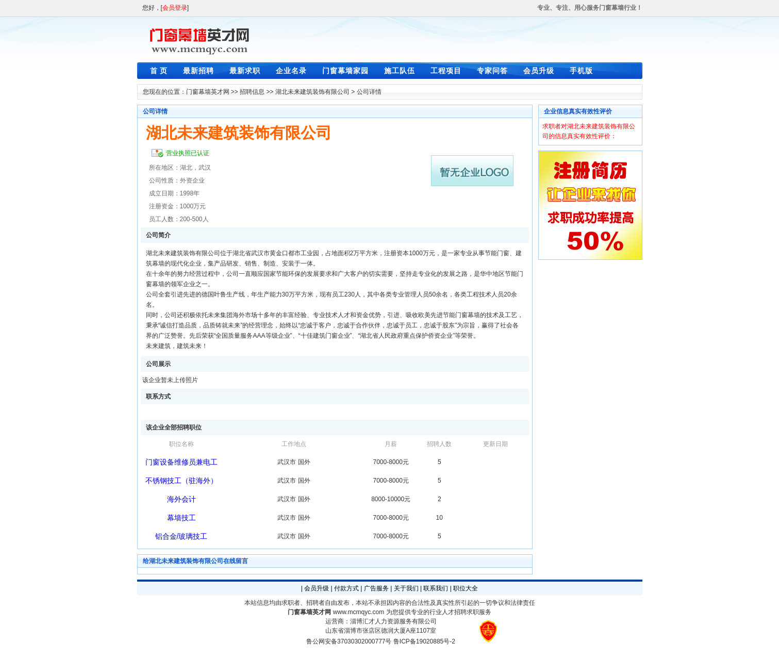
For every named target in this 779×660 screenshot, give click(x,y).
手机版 (581, 71)
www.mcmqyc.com (358, 612)
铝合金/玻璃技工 (181, 536)
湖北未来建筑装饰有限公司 (312, 91)
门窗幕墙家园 (345, 71)
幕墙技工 (181, 518)
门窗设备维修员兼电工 (181, 462)
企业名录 (291, 71)
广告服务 (376, 588)
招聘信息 (252, 91)
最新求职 (244, 71)
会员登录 (174, 7)
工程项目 (445, 71)
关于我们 (406, 588)
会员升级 (538, 71)
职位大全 (465, 588)
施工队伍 (399, 71)
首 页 (159, 71)
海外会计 (181, 499)
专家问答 (492, 71)
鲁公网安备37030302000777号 (348, 641)
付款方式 (346, 588)
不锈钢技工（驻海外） (181, 480)
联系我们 (435, 588)
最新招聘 (198, 71)
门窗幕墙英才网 (207, 91)
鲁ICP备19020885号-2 (424, 641)
